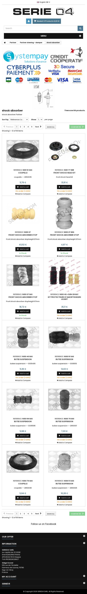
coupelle (22, 172)
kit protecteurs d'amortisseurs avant (64, 298)
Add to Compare (23, 194)
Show (33, 119)
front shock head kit (64, 172)
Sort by (5, 119)
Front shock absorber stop (22, 235)
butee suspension (23, 359)
